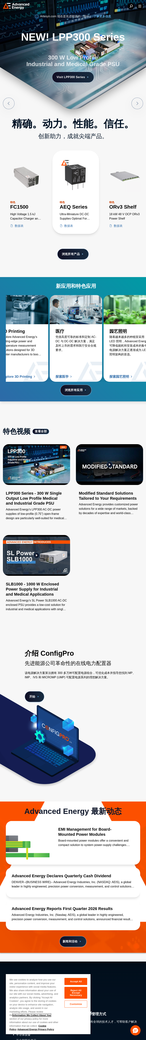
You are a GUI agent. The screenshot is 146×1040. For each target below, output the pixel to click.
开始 (34, 696)
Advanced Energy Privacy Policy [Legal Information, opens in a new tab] (35, 1029)
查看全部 (41, 431)
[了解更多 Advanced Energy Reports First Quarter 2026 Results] (73, 908)
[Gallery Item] (36, 486)
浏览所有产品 (73, 254)
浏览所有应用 (76, 390)
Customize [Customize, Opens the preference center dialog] (76, 1004)
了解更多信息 (102, 16)
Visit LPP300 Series (73, 77)
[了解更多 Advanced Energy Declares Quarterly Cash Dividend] (73, 876)
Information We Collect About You (32, 1015)
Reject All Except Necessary (76, 992)
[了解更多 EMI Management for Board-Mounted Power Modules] (28, 843)
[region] (48, 1004)
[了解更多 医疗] (76, 309)
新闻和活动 (72, 941)
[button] (135, 1030)
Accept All (76, 981)
